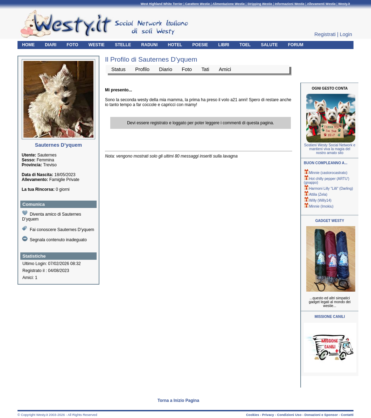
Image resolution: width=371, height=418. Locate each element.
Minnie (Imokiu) (319, 206)
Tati (205, 69)
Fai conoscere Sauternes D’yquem (58, 228)
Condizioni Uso (289, 415)
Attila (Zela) (315, 194)
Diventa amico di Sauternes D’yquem (51, 216)
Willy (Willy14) (317, 200)
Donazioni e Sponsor (321, 415)
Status (118, 69)
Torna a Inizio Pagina (178, 400)
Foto (187, 69)
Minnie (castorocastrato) (325, 173)
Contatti (347, 415)
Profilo (142, 69)
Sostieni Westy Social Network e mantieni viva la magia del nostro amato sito (329, 149)
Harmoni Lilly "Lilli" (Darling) (328, 188)
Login (346, 34)
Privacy (268, 415)
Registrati (325, 34)
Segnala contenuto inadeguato (54, 239)
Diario (165, 69)
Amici (225, 69)
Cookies (252, 415)
